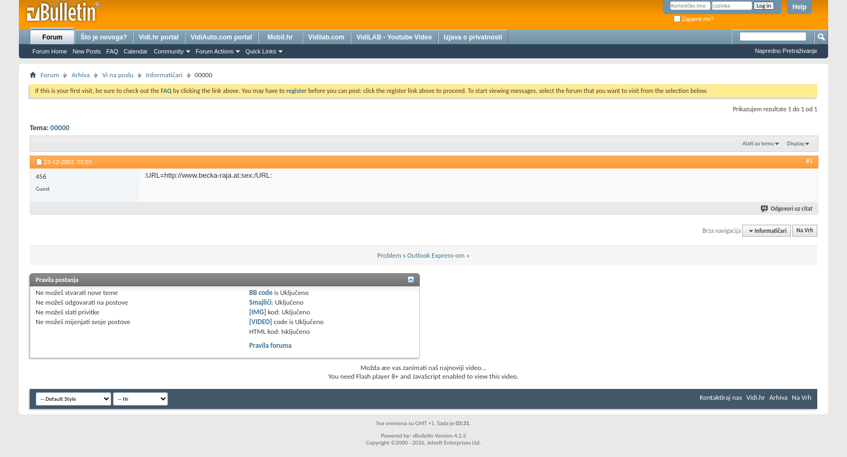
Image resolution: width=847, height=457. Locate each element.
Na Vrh (804, 230)
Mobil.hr (280, 37)
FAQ (112, 51)
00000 (59, 127)
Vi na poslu (117, 75)
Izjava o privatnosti (473, 37)
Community (168, 51)
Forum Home (49, 51)
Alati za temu (758, 143)
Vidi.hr (756, 397)
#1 (809, 161)
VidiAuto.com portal (221, 37)
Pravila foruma (270, 345)
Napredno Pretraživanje (786, 51)
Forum (52, 37)
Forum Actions (214, 51)
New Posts (86, 51)
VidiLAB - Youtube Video (394, 37)
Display (795, 143)
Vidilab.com (326, 37)
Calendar (136, 51)
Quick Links (260, 51)
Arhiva (80, 75)
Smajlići (260, 302)
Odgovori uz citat (787, 208)
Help (799, 7)
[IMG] (257, 312)
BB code (260, 292)
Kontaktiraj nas (721, 397)
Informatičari (164, 75)
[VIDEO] (260, 322)
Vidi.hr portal (159, 37)
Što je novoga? (103, 37)
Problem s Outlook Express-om (421, 255)
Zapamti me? (694, 19)
